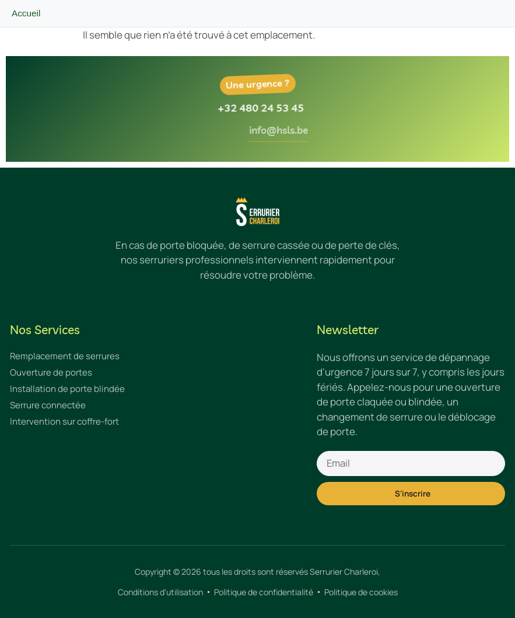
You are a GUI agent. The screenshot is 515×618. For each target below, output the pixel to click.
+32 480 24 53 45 (270, 107)
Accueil (26, 13)
